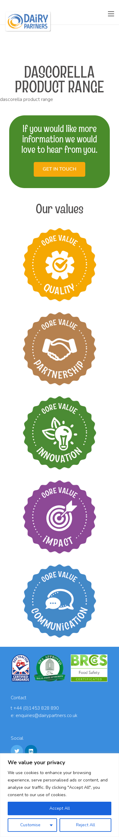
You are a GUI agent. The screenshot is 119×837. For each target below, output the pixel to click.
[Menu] (111, 13)
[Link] (28, 21)
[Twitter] (17, 751)
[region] (59, 795)
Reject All (85, 825)
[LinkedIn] (31, 751)
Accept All (59, 808)
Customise (30, 825)
